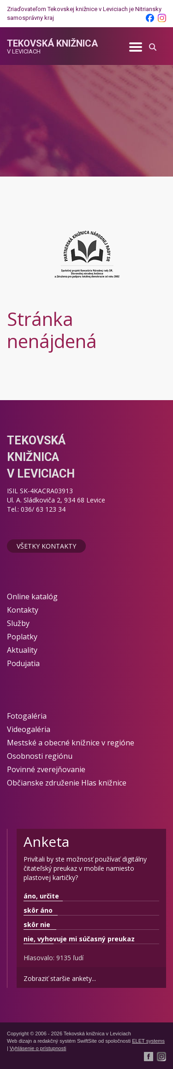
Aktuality (22, 650)
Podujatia (23, 663)
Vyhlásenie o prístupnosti (38, 1048)
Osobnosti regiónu (39, 756)
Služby (18, 623)
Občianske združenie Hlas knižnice (66, 783)
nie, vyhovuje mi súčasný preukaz (79, 938)
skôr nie (37, 924)
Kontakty (22, 610)
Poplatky (22, 637)
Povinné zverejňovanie (46, 769)
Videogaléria (28, 729)
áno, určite (41, 896)
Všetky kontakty (46, 546)
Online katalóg (32, 596)
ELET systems (148, 1041)
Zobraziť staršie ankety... (60, 978)
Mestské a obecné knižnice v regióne (70, 743)
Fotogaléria (27, 716)
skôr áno (38, 910)
